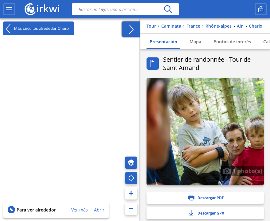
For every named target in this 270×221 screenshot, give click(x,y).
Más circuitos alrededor (36, 28)
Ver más (79, 210)
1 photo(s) (242, 170)
